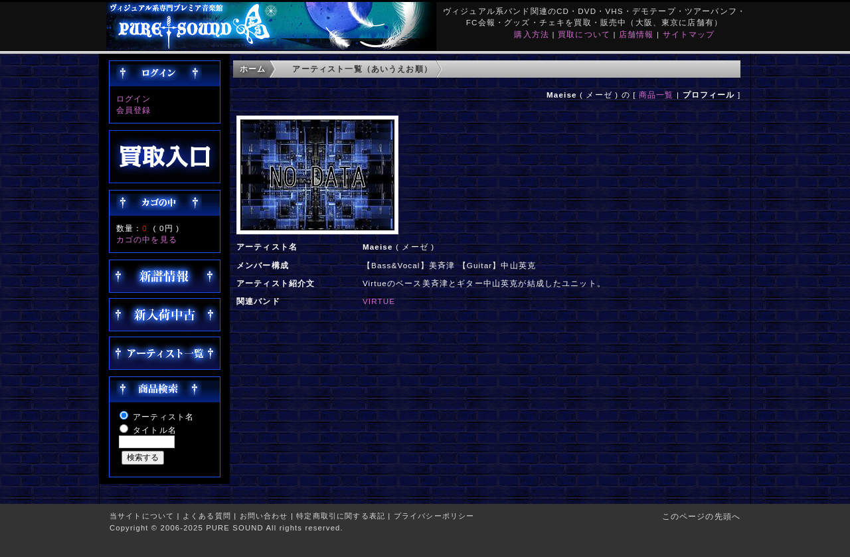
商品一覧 (656, 94)
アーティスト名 (163, 416)
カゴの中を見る (146, 239)
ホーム (253, 68)
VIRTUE (379, 301)
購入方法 (531, 34)
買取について (584, 34)
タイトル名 (155, 430)
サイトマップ (689, 34)
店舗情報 (636, 34)
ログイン (133, 98)
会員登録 (133, 110)
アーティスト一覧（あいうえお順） (362, 68)
